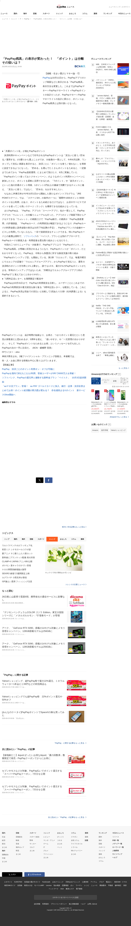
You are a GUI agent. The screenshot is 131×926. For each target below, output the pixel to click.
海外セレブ (20, 847)
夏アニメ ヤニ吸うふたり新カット (17, 553)
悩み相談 (57, 885)
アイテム (93, 882)
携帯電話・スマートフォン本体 (96, 381)
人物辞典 (115, 851)
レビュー (46, 837)
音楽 (17, 844)
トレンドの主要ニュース (75, 584)
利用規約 (45, 904)
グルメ (45, 851)
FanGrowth (46, 882)
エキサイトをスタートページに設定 (65, 897)
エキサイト (126, 7)
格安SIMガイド (9, 885)
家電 (114, 381)
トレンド (59, 14)
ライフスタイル (76, 844)
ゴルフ (32, 847)
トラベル (74, 847)
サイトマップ (117, 854)
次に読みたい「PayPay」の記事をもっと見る (67, 817)
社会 (3, 837)
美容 (125, 885)
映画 (17, 840)
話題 (86, 840)
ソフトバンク (30, 236)
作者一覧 (115, 840)
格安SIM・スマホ (120, 882)
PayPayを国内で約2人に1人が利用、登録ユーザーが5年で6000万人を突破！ (39, 373)
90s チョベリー (76, 851)
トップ (6, 539)
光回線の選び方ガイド (32, 882)
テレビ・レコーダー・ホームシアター (124, 381)
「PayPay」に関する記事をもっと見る (69, 743)
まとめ (4, 847)
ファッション (48, 854)
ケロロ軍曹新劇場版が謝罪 (14, 569)
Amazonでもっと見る (118, 417)
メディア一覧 (117, 844)
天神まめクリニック (73, 882)
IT (44, 847)
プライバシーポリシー (59, 904)
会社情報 (37, 904)
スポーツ (46, 14)
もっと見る (124, 368)
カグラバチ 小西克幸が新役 (14, 577)
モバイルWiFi (39, 885)
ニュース (4, 14)
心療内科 (85, 882)
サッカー (33, 844)
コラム (84, 14)
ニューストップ (114, 7)
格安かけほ (28, 885)
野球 (31, 840)
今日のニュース (124, 14)
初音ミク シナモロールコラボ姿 (16, 549)
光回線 (19, 885)
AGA (62, 889)
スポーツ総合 (34, 837)
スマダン (74, 837)
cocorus (49, 885)
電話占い (109, 882)
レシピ (86, 885)
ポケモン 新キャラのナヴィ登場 (16, 565)
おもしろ (72, 14)
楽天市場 (104, 430)
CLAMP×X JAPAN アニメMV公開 (17, 561)
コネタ (59, 840)
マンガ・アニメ (49, 840)
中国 (3, 858)
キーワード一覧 (118, 847)
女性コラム (75, 840)
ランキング (107, 14)
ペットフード (53, 889)
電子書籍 (79, 889)
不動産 (110, 885)
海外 (25, 14)
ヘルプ (114, 857)
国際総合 (5, 855)
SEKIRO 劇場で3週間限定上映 (16, 573)
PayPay (46, 78)
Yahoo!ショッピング (118, 430)
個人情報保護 (74, 904)
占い (72, 885)
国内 (15, 14)
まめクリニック (57, 882)
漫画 (95, 14)
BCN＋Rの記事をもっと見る (74, 527)
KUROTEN (18, 882)
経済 (3, 840)
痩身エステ (70, 889)
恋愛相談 (65, 885)
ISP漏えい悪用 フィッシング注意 (17, 581)
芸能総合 (19, 837)
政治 (3, 844)
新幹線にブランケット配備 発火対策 (18, 557)
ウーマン (79, 885)
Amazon (95, 430)
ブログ (101, 882)
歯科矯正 (118, 885)
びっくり (60, 837)
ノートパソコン (105, 381)
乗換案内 (103, 885)
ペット (59, 847)
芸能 (35, 14)
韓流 (17, 851)
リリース (115, 837)
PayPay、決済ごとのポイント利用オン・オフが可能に (28, 369)
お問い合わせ (92, 904)
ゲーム (45, 844)
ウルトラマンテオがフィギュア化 (17, 545)
